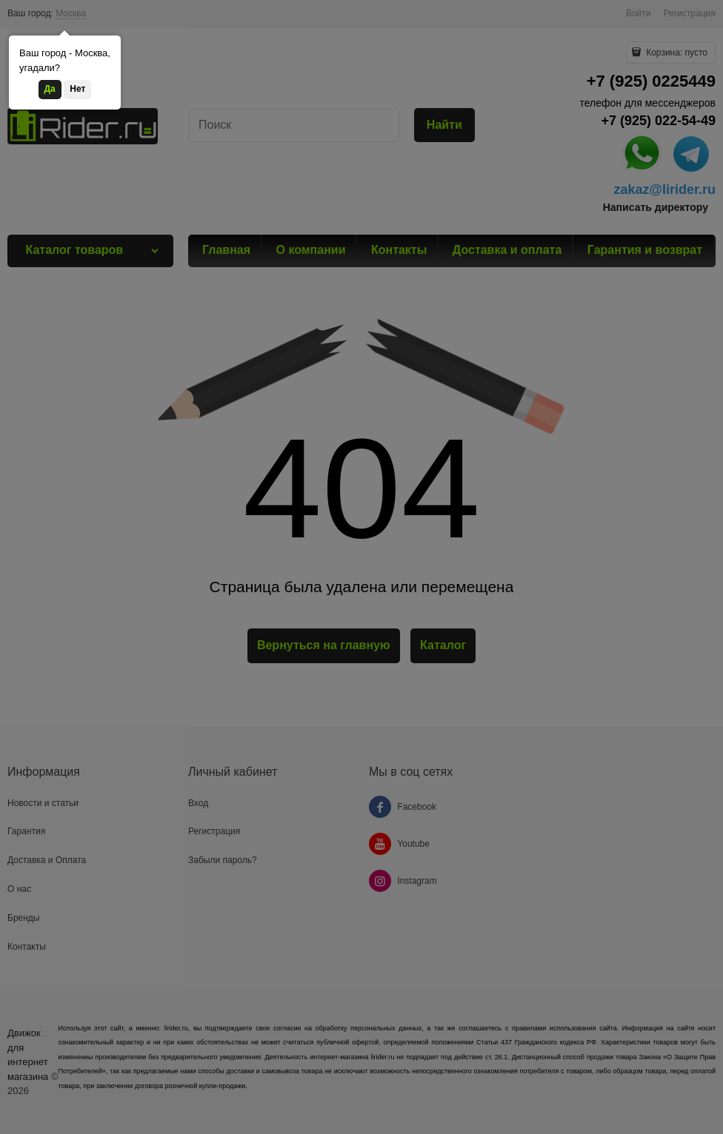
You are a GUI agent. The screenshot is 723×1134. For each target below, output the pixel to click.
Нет (77, 89)
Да (50, 89)
